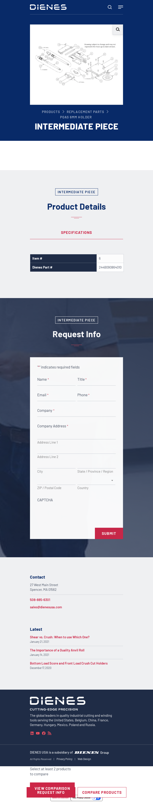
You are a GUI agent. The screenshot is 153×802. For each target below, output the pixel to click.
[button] (118, 29)
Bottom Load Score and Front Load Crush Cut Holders (69, 663)
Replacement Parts (85, 112)
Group (104, 752)
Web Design (84, 758)
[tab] (76, 232)
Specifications (76, 232)
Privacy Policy (65, 758)
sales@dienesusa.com (46, 607)
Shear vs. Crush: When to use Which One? (60, 637)
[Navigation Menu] (120, 7)
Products (51, 112)
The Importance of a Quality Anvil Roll (57, 650)
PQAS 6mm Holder (76, 117)
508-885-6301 (40, 600)
